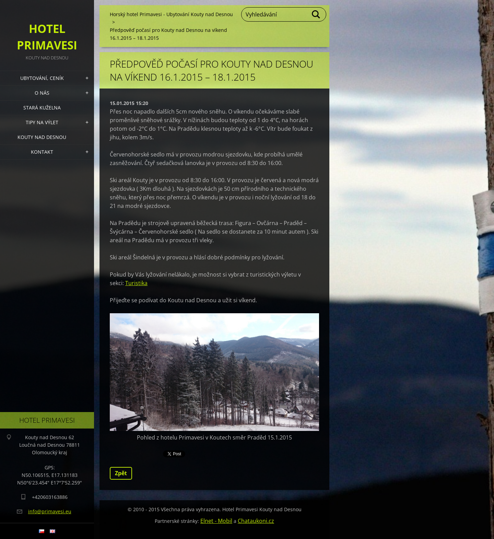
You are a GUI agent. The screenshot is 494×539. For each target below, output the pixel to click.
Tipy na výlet (42, 122)
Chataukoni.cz (256, 521)
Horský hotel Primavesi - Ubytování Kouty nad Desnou (171, 14)
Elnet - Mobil (216, 521)
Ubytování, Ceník (42, 78)
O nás (42, 93)
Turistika (136, 283)
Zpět (121, 473)
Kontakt (42, 152)
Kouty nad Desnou (41, 137)
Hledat (316, 14)
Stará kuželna (42, 107)
